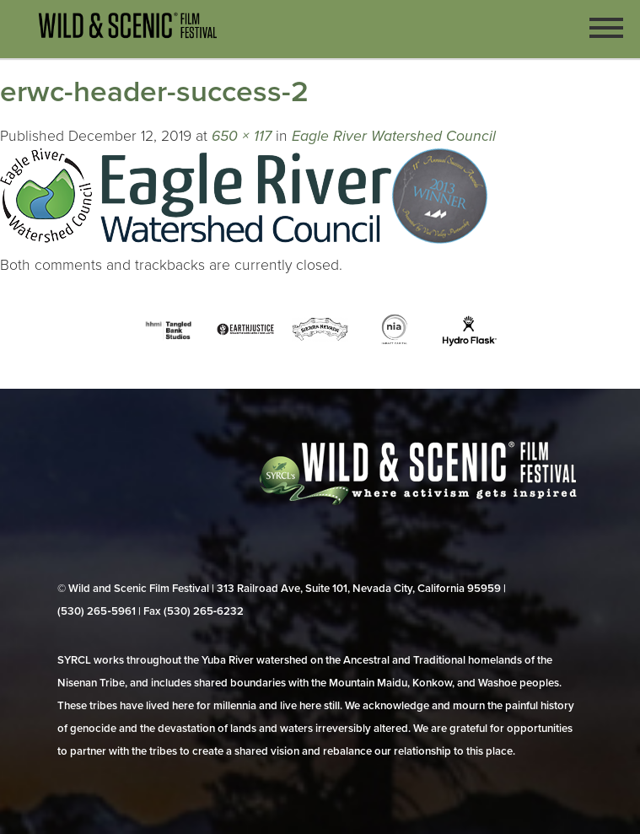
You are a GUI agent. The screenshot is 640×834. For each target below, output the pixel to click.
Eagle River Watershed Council (394, 136)
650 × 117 (242, 136)
